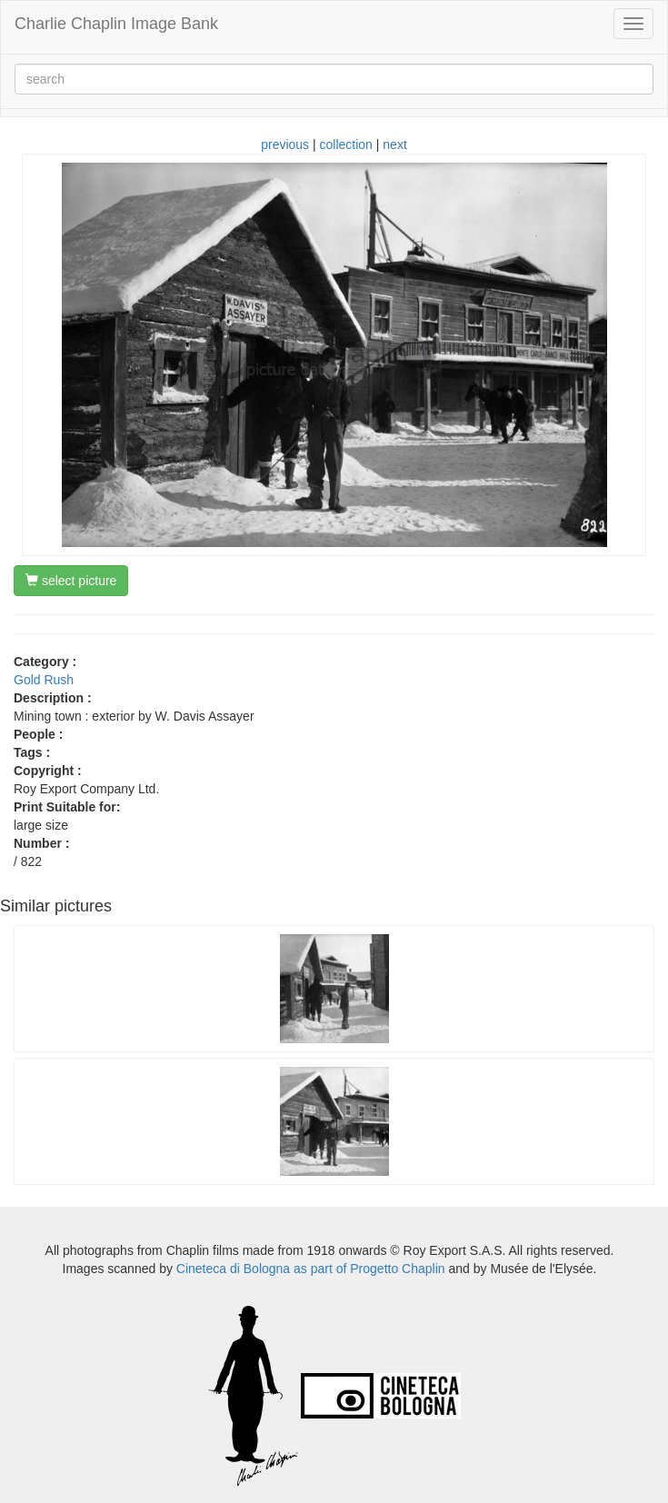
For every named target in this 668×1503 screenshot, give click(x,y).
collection (346, 144)
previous (285, 144)
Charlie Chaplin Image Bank (116, 24)
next (394, 144)
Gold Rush (44, 679)
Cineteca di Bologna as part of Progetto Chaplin (310, 1268)
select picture (70, 580)
